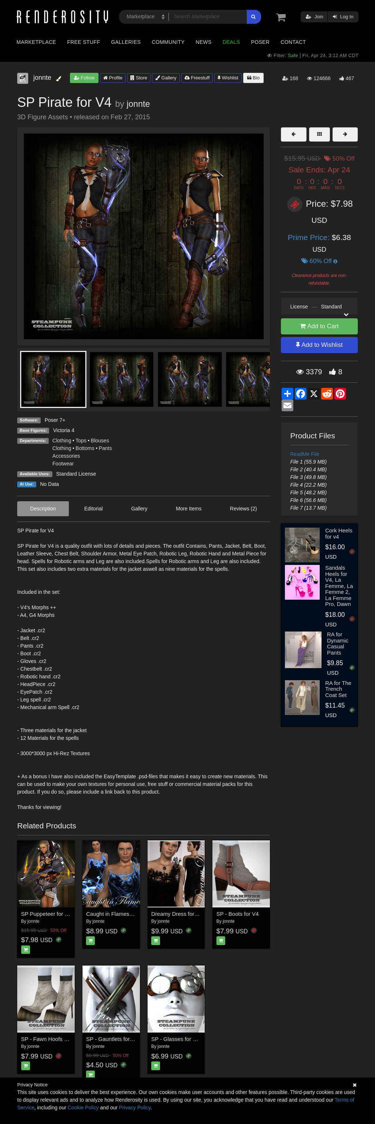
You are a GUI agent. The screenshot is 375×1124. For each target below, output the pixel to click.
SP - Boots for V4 (237, 914)
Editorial (93, 509)
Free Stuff (83, 42)
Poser (260, 42)
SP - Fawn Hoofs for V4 (50, 1039)
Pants (105, 448)
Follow (84, 77)
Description (43, 509)
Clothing (61, 440)
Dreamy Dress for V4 (177, 914)
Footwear (63, 464)
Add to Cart (319, 326)
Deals (231, 42)
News (203, 42)
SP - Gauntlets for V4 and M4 (122, 1039)
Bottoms (84, 448)
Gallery (166, 77)
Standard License (76, 474)
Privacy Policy (135, 1107)
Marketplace (36, 42)
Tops (80, 440)
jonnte (138, 104)
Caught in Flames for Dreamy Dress (130, 914)
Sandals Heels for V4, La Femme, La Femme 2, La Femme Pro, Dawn (339, 586)
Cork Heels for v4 (338, 533)
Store (138, 77)
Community (168, 42)
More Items (188, 509)
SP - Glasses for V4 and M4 (185, 1039)
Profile (112, 77)
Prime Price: (310, 237)
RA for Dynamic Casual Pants (337, 643)
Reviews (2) (243, 509)
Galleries (126, 42)
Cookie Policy (83, 1107)
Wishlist (228, 77)
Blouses (100, 440)
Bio (253, 77)
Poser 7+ (55, 420)
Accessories (66, 456)
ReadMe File (304, 454)
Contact (293, 42)
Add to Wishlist (319, 344)
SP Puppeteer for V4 (46, 914)
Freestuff (197, 77)
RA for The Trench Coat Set (338, 689)
